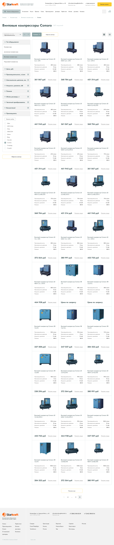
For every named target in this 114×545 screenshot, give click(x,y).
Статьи (42, 11)
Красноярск (72, 526)
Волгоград (72, 529)
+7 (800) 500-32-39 (90, 3)
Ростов (45, 529)
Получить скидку (52, 79)
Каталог (13, 11)
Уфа (57, 529)
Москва (84, 523)
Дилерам (57, 11)
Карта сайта (33, 539)
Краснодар (46, 524)
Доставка (76, 11)
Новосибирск (59, 526)
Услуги (31, 11)
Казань (45, 526)
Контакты (82, 11)
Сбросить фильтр (50, 34)
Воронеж (58, 524)
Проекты (37, 11)
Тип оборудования (12, 42)
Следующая (80, 497)
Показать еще (71, 491)
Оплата (70, 11)
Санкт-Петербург (34, 526)
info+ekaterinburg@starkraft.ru (75, 3)
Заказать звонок (104, 4)
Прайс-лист (64, 11)
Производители (49, 11)
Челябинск (33, 529)
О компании (25, 11)
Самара (32, 524)
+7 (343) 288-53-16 (89, 514)
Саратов (71, 524)
